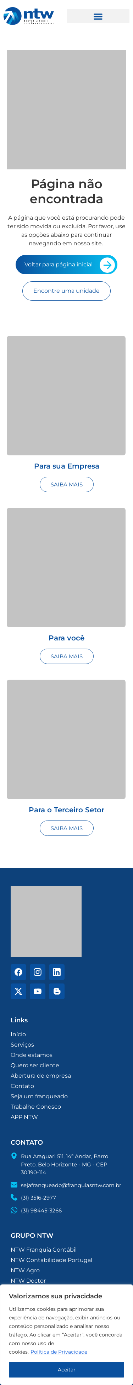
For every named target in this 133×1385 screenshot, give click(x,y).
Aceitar (67, 1369)
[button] (98, 16)
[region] (66, 1334)
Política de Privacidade (59, 1352)
